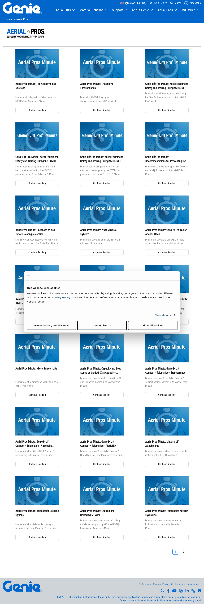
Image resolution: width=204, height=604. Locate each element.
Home (9, 19)
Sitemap (157, 584)
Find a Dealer (158, 3)
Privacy (166, 584)
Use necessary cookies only (51, 325)
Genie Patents (194, 584)
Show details (163, 314)
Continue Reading (37, 110)
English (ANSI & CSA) (133, 3)
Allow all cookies (152, 325)
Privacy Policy (60, 297)
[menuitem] (65, 10)
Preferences (145, 584)
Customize (102, 325)
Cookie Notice (178, 584)
